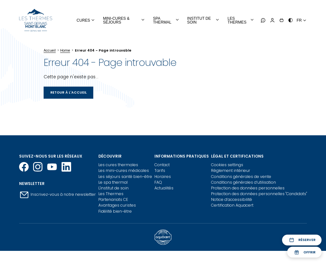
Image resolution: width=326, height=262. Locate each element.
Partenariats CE (113, 199)
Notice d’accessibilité (231, 199)
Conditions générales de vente (241, 176)
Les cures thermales (118, 164)
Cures (83, 20)
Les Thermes (111, 193)
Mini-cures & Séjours (116, 20)
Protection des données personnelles (248, 188)
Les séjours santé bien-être (125, 176)
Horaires (162, 176)
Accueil (50, 50)
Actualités (164, 188)
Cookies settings (227, 164)
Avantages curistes (117, 205)
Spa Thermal (162, 20)
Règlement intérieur (230, 170)
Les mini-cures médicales (123, 170)
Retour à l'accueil (68, 92)
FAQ (158, 182)
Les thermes (237, 20)
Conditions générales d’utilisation (243, 182)
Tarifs (159, 170)
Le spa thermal (113, 182)
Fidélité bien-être (115, 211)
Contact (162, 164)
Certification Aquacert (232, 205)
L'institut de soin (113, 188)
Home (65, 50)
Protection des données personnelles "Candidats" (259, 193)
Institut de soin (199, 20)
